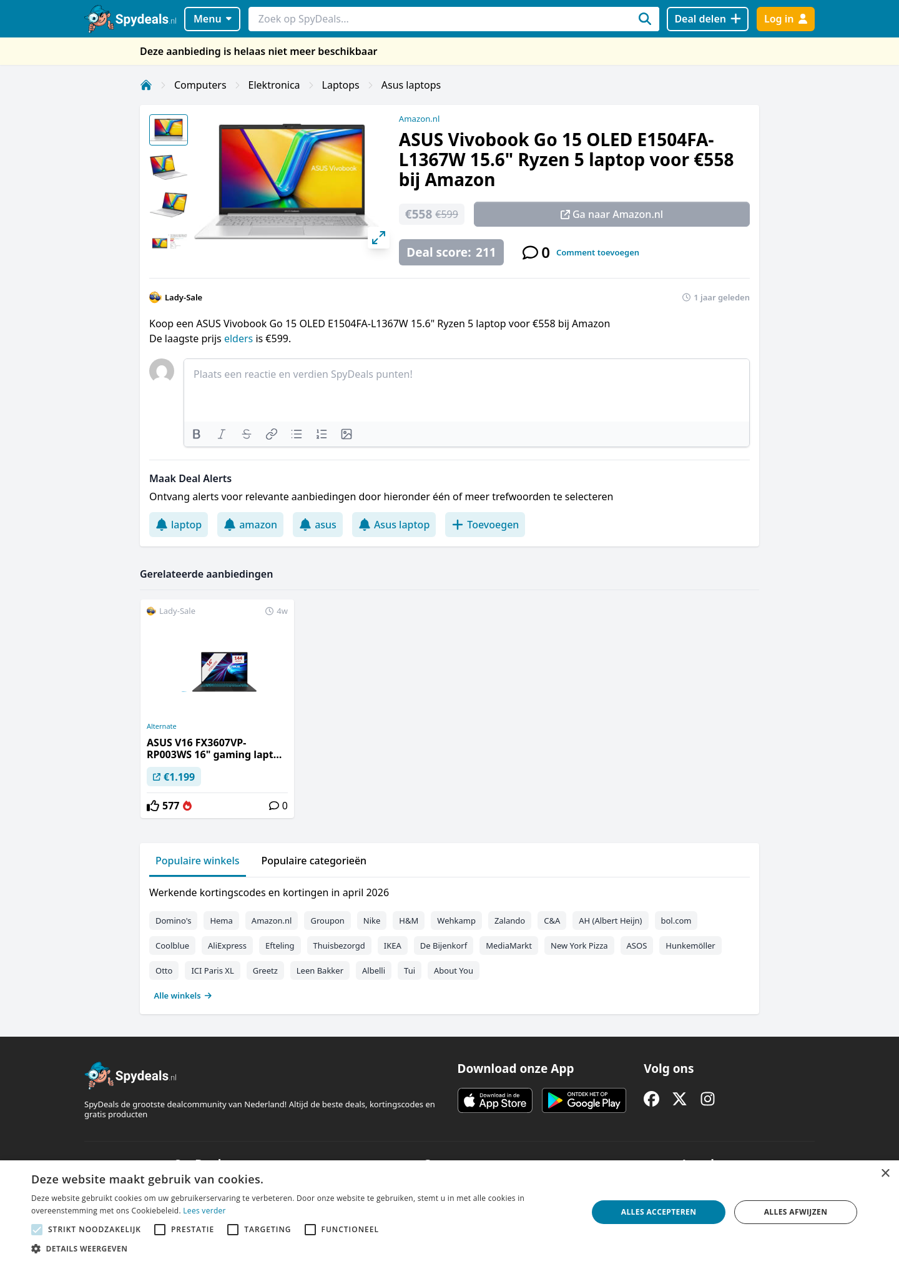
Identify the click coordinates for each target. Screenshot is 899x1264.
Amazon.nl (419, 118)
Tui (409, 970)
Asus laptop (394, 524)
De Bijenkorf (443, 945)
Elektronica (274, 85)
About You (453, 970)
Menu (213, 19)
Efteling (279, 945)
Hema (221, 920)
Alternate (162, 726)
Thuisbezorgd (339, 945)
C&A (552, 920)
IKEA (392, 945)
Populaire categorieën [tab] (314, 860)
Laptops (341, 85)
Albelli (373, 970)
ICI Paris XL (212, 970)
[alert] (449, 1212)
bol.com (676, 920)
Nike (372, 920)
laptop (178, 524)
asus (318, 524)
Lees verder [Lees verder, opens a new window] (204, 1210)
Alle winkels (183, 995)
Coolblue (172, 945)
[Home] (146, 85)
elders (238, 338)
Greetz (265, 970)
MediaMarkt (509, 945)
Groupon (327, 920)
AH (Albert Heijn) (610, 920)
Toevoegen (485, 524)
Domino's (173, 920)
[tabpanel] (449, 941)
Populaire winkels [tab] (197, 860)
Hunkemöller (690, 945)
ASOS (637, 945)
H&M (408, 920)
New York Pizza (579, 945)
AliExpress (227, 945)
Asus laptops (411, 85)
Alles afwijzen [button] (796, 1212)
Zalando (509, 920)
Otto (163, 970)
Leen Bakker (320, 970)
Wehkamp (456, 920)
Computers (200, 85)
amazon (250, 524)
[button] (301, 1248)
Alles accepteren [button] (659, 1212)
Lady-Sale (183, 297)
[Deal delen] (708, 19)
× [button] (885, 1173)
